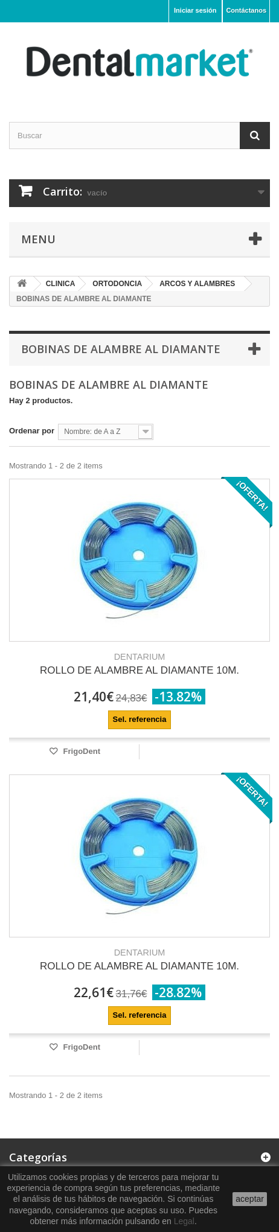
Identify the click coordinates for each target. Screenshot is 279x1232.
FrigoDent (80, 751)
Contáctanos (246, 10)
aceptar (250, 1199)
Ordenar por (31, 430)
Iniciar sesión (195, 10)
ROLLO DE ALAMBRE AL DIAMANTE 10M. (139, 664)
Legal (184, 1221)
